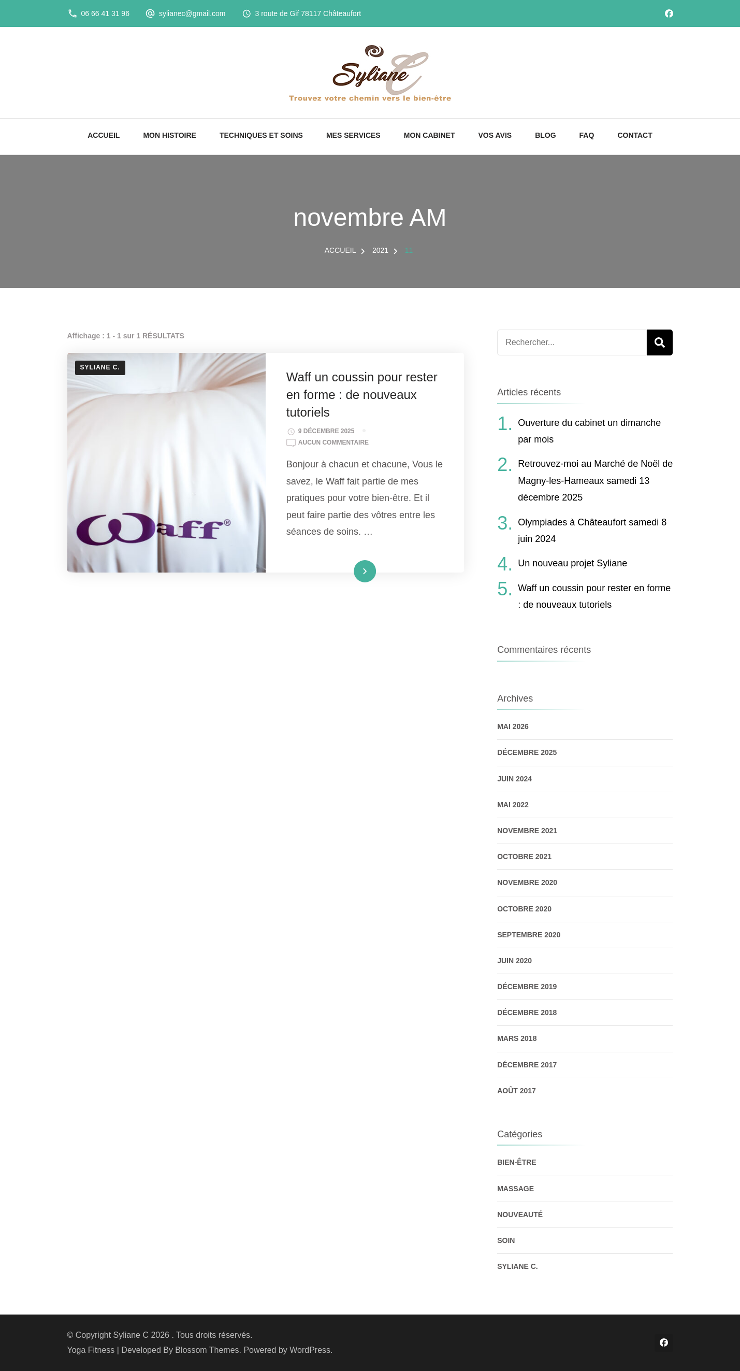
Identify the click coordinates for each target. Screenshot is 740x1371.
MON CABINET (429, 135)
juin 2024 (514, 779)
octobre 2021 (524, 856)
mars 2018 (516, 1038)
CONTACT (634, 135)
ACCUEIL (104, 135)
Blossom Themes (207, 1350)
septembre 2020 (528, 935)
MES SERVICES (353, 135)
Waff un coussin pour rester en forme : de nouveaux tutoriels (362, 394)
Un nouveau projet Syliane (572, 563)
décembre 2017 (527, 1065)
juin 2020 (514, 960)
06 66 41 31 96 (105, 13)
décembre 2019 (527, 986)
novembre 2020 (527, 882)
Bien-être (516, 1162)
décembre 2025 (527, 752)
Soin (506, 1240)
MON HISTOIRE (169, 135)
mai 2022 (513, 805)
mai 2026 (513, 726)
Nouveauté (520, 1214)
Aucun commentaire (333, 443)
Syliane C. (100, 367)
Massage (515, 1188)
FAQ (586, 135)
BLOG (545, 135)
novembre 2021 (527, 830)
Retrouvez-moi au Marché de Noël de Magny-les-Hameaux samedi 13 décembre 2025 (595, 481)
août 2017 (516, 1091)
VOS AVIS (495, 135)
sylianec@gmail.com (192, 13)
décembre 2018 (527, 1012)
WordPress (309, 1350)
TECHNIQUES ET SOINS (261, 135)
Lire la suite (347, 571)
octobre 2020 (524, 909)
